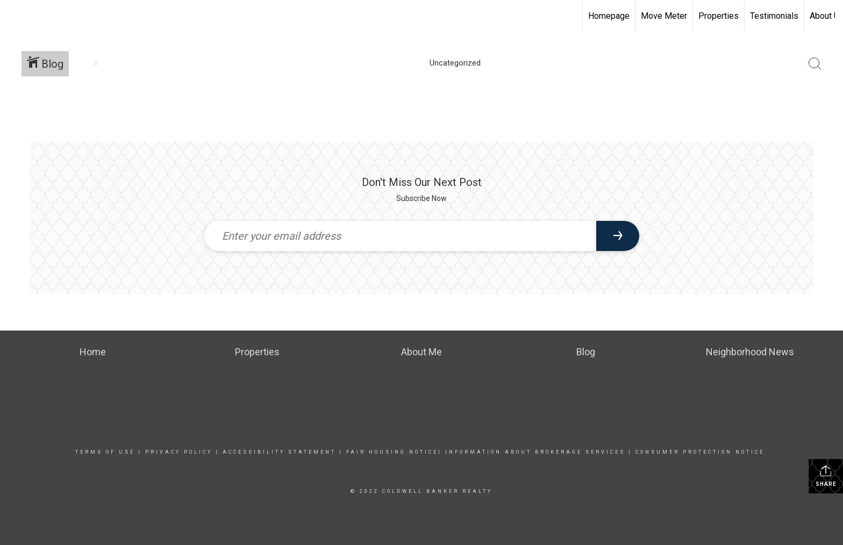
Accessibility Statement (279, 452)
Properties (718, 16)
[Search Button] (815, 63)
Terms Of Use (105, 452)
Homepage (609, 16)
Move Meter (664, 16)
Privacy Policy (178, 452)
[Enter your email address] (400, 236)
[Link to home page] (13, 16)
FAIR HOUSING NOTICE (390, 452)
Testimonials (774, 16)
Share (826, 475)
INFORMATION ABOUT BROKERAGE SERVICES (535, 452)
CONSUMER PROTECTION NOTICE (700, 452)
